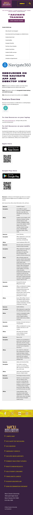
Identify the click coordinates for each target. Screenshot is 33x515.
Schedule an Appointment (11, 58)
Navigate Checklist (10, 43)
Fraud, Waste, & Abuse (13, 476)
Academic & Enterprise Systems (19, 10)
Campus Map (10, 436)
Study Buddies (9, 40)
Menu (22, 3)
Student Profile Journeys (11, 52)
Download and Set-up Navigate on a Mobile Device (17, 34)
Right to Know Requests (14, 466)
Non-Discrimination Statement (16, 486)
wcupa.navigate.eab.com (9, 120)
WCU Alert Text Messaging (15, 441)
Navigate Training (12, 11)
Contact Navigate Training (16, 20)
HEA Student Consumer (14, 471)
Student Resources (10, 55)
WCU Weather (10, 446)
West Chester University (7, 10)
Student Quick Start (10, 37)
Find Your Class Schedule (11, 46)
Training (29, 10)
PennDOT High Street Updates (16, 461)
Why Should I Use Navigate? (12, 31)
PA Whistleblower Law (14, 481)
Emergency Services (13, 451)
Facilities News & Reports (15, 456)
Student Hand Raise (10, 49)
